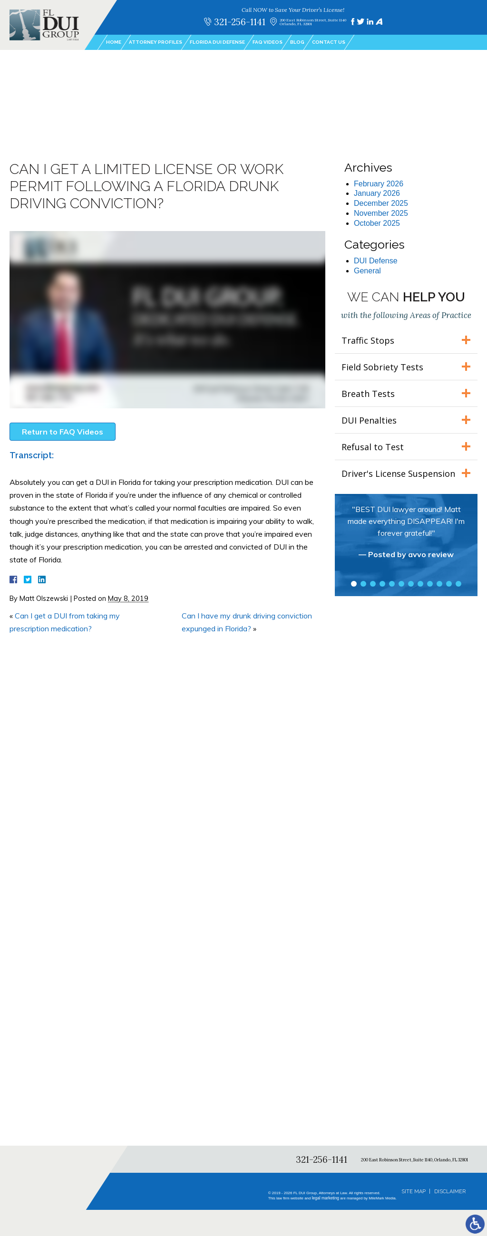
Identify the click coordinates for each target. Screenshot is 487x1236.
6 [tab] (401, 584)
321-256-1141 (239, 21)
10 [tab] (439, 584)
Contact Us (328, 42)
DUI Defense (376, 261)
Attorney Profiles (155, 42)
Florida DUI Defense (217, 42)
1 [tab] (354, 584)
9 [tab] (430, 584)
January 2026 (377, 193)
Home (113, 42)
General (367, 271)
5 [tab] (392, 584)
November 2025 (381, 213)
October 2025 (377, 223)
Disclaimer (450, 1191)
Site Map (413, 1191)
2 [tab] (363, 584)
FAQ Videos (267, 42)
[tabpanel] (406, 536)
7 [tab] (411, 584)
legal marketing (326, 1198)
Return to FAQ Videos (62, 431)
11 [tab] (449, 584)
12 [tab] (458, 584)
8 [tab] (420, 584)
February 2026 (378, 184)
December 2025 (381, 203)
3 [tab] (373, 584)
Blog (297, 42)
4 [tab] (382, 584)
